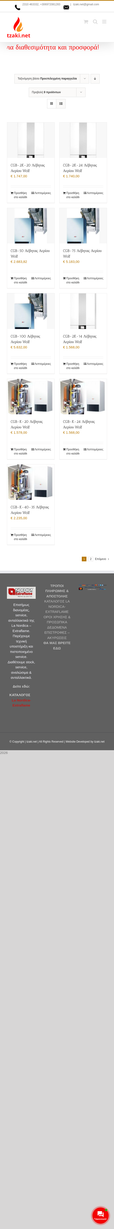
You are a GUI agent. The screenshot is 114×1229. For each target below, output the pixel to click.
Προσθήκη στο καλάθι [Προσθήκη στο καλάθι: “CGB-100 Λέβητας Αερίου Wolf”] (20, 366)
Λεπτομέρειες (43, 193)
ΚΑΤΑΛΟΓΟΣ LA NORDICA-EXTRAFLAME (57, 606)
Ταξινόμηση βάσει (47, 78)
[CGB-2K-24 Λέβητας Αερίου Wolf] (83, 140)
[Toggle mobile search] (95, 21)
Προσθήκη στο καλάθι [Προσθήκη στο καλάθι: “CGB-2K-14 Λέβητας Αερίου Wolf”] (72, 366)
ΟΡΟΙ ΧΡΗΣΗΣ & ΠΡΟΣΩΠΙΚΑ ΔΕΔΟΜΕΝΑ (57, 622)
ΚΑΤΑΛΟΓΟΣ (20, 695)
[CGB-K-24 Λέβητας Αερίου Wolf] (83, 396)
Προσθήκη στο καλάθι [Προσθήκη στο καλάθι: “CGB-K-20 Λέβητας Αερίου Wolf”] (20, 451)
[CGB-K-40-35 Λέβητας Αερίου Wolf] (30, 482)
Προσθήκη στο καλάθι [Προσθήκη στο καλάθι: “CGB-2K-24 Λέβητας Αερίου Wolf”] (72, 195)
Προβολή (46, 92)
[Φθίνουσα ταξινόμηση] (95, 78)
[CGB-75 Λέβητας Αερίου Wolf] (83, 225)
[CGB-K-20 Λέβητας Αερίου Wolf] (30, 396)
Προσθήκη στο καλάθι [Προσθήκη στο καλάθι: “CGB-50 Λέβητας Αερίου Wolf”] (20, 280)
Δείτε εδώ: (21, 686)
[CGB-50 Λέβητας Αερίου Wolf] (30, 225)
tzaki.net (31, 741)
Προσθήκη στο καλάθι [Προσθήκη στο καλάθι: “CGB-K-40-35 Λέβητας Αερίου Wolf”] (20, 537)
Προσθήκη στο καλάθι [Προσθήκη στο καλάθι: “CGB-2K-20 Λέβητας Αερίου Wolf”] (20, 195)
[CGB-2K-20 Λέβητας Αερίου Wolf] (30, 140)
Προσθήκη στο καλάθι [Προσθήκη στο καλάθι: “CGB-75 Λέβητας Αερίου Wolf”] (72, 280)
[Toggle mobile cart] (86, 21)
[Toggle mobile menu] (104, 21)
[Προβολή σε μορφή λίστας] (60, 103)
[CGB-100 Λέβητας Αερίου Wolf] (30, 311)
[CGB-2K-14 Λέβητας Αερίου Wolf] (83, 311)
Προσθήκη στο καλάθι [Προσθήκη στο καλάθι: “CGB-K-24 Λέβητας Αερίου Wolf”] (72, 451)
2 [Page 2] (91, 559)
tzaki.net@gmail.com (86, 4)
